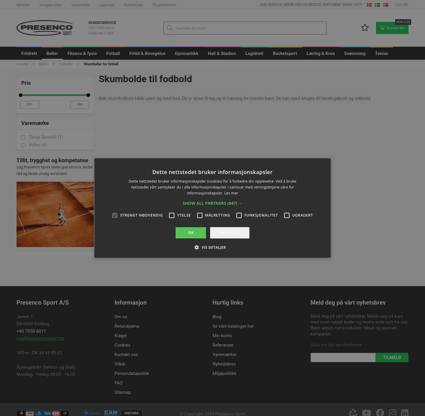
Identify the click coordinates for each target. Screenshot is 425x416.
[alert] (212, 208)
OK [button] (191, 232)
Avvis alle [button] (229, 232)
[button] (213, 203)
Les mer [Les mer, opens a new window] (231, 193)
